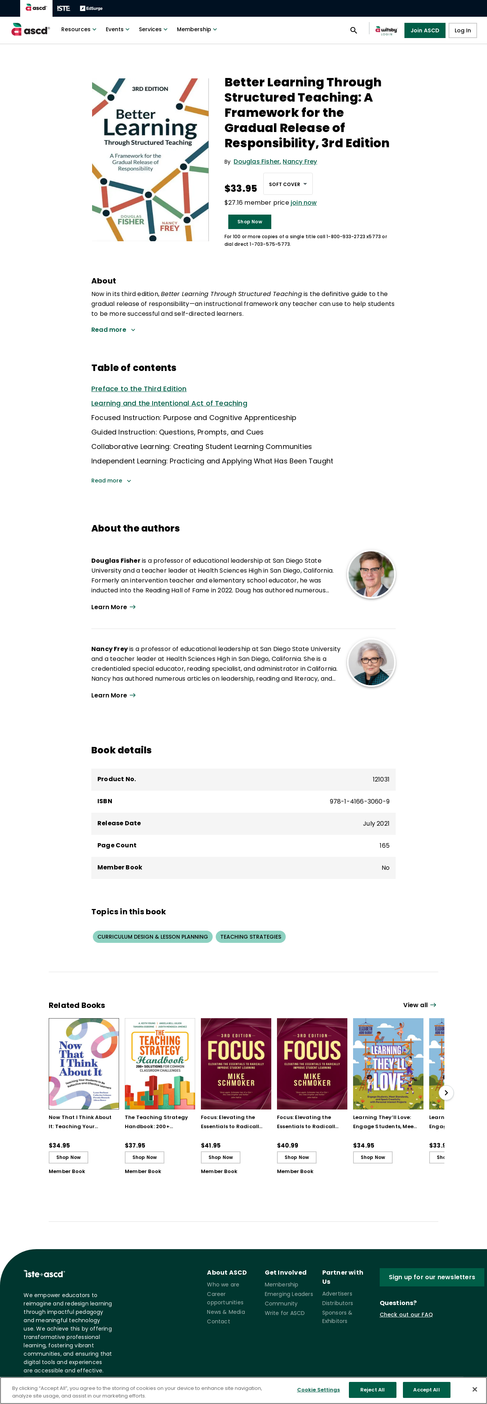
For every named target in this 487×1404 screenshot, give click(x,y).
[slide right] (446, 1092)
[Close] (474, 1394)
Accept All (426, 1395)
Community (281, 1303)
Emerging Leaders (289, 1294)
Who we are (223, 1284)
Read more (111, 480)
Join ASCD (425, 30)
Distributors (337, 1303)
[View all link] (420, 1005)
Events (118, 29)
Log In (463, 30)
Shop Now (249, 221)
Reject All (372, 1395)
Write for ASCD (285, 1313)
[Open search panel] (353, 30)
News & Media (226, 1312)
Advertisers (337, 1293)
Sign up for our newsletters (432, 1277)
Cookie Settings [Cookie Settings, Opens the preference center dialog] (318, 1395)
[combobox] (288, 183)
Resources (79, 29)
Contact (218, 1321)
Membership (198, 29)
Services (154, 29)
